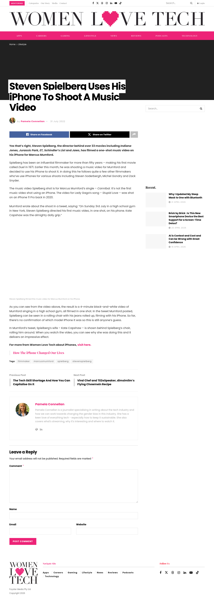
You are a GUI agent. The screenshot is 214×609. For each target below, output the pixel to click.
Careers (41, 35)
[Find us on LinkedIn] (111, 3)
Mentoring (17, 3)
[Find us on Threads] (102, 3)
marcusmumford (44, 361)
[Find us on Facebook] (93, 3)
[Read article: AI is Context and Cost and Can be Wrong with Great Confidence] (156, 241)
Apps (19, 35)
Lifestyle (90, 35)
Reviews (136, 35)
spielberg (63, 361)
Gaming (65, 35)
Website (81, 525)
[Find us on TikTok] (120, 3)
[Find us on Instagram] (107, 3)
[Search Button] (190, 3)
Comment (16, 466)
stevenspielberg (82, 361)
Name (13, 509)
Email (12, 525)
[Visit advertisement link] (175, 148)
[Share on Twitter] (100, 134)
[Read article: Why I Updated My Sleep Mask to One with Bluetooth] (156, 200)
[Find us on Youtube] (116, 3)
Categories (34, 3)
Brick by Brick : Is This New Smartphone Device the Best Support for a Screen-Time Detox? (186, 218)
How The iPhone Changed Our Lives (38, 353)
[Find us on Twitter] (97, 3)
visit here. (84, 345)
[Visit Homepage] (107, 18)
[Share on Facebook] (39, 134)
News (114, 35)
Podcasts (162, 35)
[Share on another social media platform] (134, 134)
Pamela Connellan (33, 121)
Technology (190, 35)
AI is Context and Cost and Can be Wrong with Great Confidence (185, 239)
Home (12, 44)
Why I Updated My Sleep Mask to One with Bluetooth (185, 195)
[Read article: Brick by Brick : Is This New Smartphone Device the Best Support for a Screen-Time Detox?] (156, 219)
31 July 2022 (57, 121)
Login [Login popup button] (201, 3)
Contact (63, 3)
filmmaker (24, 361)
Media (55, 3)
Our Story (45, 3)
